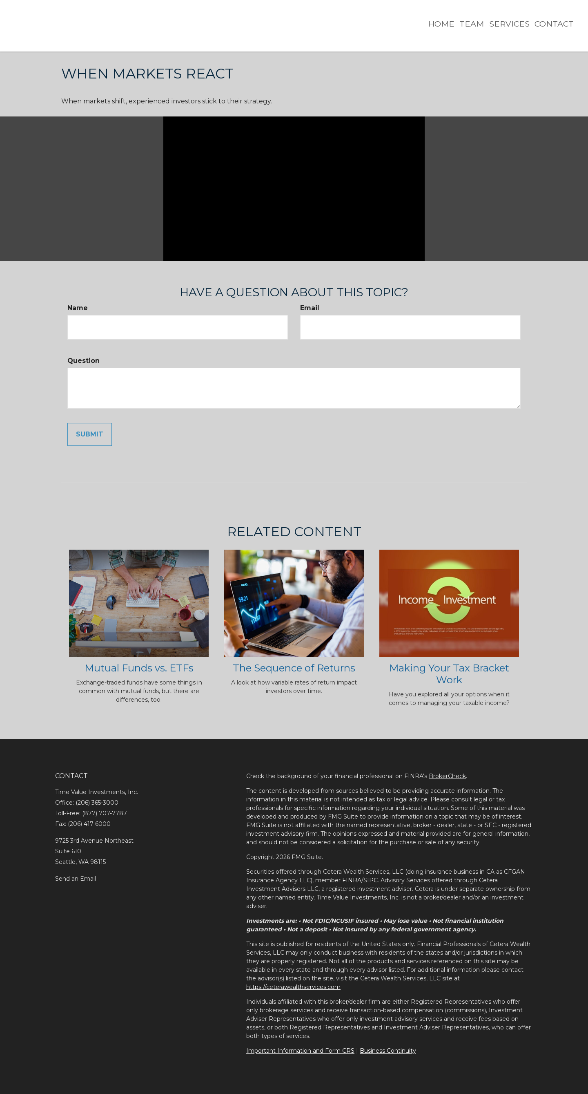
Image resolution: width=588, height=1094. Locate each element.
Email (309, 308)
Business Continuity (388, 1050)
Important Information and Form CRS (300, 1050)
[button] (457, 21)
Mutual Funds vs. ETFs (139, 668)
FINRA (351, 880)
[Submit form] (89, 434)
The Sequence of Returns (294, 668)
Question (83, 361)
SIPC (370, 880)
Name (77, 308)
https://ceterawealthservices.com (293, 987)
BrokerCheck (447, 776)
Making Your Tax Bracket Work (449, 674)
